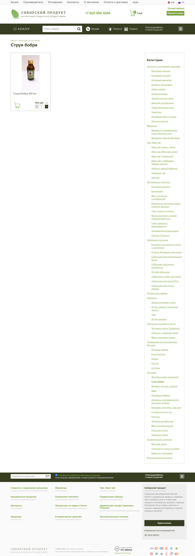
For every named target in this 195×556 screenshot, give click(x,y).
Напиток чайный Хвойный (164, 168)
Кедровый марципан (161, 80)
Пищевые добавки (160, 395)
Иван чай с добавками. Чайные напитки (162, 162)
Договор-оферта (151, 535)
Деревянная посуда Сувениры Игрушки (162, 343)
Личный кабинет (176, 8)
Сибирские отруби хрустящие (166, 276)
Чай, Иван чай (154, 142)
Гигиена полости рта (161, 412)
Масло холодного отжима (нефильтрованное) (164, 217)
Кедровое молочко (160, 186)
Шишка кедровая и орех (163, 302)
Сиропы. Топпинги (160, 235)
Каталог (14, 40)
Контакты (73, 2)
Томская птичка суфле (162, 98)
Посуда (155, 363)
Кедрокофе (157, 191)
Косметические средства (159, 439)
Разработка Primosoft (123, 553)
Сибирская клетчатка (157, 240)
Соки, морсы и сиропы (162, 211)
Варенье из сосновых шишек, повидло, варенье (166, 205)
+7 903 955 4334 (97, 13)
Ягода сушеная (158, 319)
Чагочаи (155, 177)
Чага (153, 314)
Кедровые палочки (160, 71)
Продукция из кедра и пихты (161, 324)
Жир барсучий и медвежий (164, 377)
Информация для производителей (159, 530)
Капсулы (155, 416)
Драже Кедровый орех (162, 107)
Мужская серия (159, 444)
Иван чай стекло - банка (163, 147)
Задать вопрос (164, 523)
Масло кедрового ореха (163, 337)
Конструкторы (158, 354)
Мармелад (152, 126)
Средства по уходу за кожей (165, 448)
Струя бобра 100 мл (24, 93)
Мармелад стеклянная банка (165, 138)
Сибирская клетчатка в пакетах (162, 287)
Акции (14, 2)
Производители (33, 2)
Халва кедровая (159, 94)
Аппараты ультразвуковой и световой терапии (165, 401)
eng (171, 2)
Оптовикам (55, 2)
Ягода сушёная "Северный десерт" (164, 308)
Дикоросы (152, 298)
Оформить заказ (175, 13)
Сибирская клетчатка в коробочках (162, 266)
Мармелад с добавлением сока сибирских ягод (164, 132)
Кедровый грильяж (160, 75)
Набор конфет (158, 89)
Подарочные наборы (157, 293)
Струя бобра (34, 40)
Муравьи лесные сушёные (164, 386)
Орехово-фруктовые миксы (165, 231)
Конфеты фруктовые (161, 84)
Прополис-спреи (159, 430)
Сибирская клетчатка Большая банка (166, 258)
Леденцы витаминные (162, 421)
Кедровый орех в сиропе (163, 116)
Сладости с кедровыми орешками (163, 66)
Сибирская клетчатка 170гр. (165, 281)
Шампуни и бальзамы (162, 453)
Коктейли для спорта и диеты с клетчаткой (166, 246)
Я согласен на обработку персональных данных (79, 475)
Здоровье (23, 40)
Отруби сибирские (160, 272)
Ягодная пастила (159, 121)
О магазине (91, 2)
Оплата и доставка (116, 2)
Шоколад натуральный (162, 103)
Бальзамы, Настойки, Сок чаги (166, 407)
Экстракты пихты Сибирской (165, 328)
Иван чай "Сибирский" (162, 156)
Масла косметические (162, 426)
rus (181, 2)
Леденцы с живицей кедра (164, 333)
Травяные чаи (158, 173)
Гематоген (156, 112)
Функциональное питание (159, 458)
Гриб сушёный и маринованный (159, 225)
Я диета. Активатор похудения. (166, 252)
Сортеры (155, 368)
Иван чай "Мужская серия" (164, 151)
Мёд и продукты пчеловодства (159, 197)
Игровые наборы (159, 349)
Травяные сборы (159, 435)
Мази (153, 391)
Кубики (154, 359)
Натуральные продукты (158, 182)
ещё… (136, 2)
